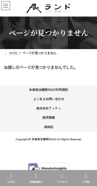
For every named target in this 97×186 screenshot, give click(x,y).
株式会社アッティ (48, 108)
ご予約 (86, 178)
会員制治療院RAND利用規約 (48, 89)
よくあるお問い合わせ (48, 99)
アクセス (62, 178)
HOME (11, 178)
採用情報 (48, 117)
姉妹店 (48, 127)
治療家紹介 (35, 178)
